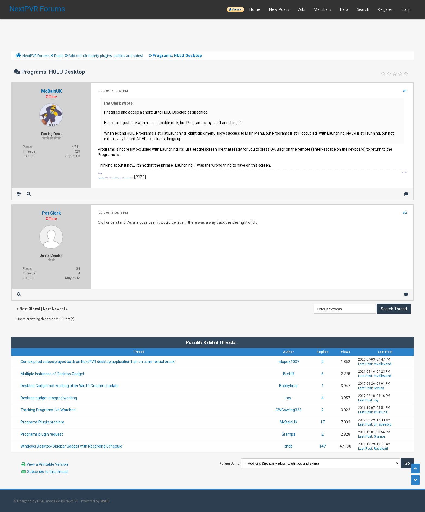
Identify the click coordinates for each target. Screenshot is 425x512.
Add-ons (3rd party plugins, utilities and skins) (106, 55)
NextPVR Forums (37, 9)
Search (363, 9)
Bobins (379, 388)
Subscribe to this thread (47, 471)
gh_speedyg (383, 424)
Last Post (365, 364)
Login (406, 9)
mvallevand (382, 364)
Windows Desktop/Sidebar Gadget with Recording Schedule (71, 446)
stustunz (380, 412)
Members (322, 9)
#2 (405, 213)
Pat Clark (51, 213)
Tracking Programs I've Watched (48, 410)
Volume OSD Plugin (116, 178)
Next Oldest (30, 309)
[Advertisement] (212, 34)
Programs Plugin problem (42, 422)
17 (322, 422)
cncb (288, 446)
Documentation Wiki (127, 178)
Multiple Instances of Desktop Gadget (52, 374)
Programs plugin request (42, 434)
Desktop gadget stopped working (49, 398)
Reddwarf (381, 449)
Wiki (301, 9)
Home (254, 9)
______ (235, 9)
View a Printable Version (47, 464)
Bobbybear (288, 386)
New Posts (279, 9)
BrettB (288, 374)
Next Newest (54, 309)
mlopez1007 (288, 361)
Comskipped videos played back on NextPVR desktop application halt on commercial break (98, 361)
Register (385, 9)
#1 (405, 91)
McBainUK (51, 91)
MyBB (105, 501)
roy (288, 398)
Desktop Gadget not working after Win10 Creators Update (70, 386)
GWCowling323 (288, 410)
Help (344, 9)
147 (322, 446)
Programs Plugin (101, 178)
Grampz (288, 434)
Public (59, 55)
